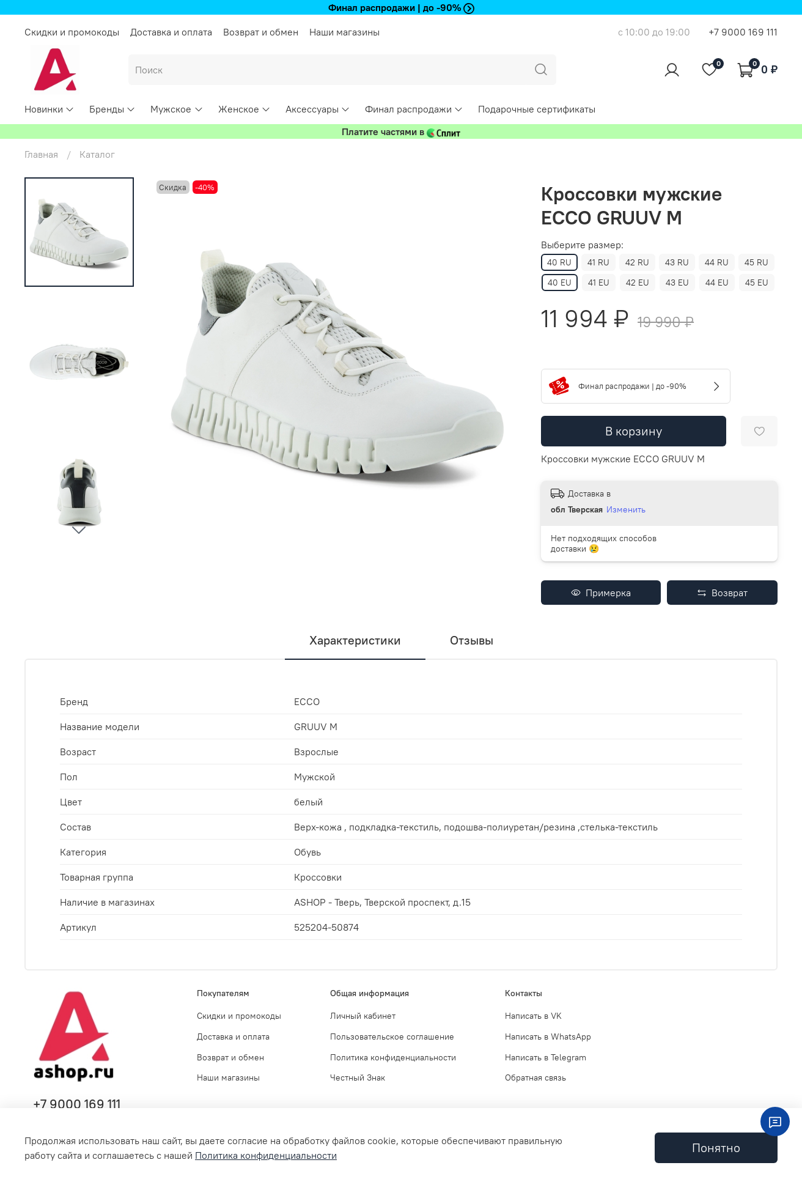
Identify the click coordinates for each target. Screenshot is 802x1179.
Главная (41, 154)
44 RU (717, 262)
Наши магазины (344, 32)
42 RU (637, 262)
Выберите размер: (582, 245)
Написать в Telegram (545, 1057)
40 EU (560, 282)
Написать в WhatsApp (548, 1036)
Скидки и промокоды (71, 32)
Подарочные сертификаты (536, 109)
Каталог (97, 154)
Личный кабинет (362, 1015)
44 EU (717, 282)
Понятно (716, 1147)
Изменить (626, 509)
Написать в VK (533, 1015)
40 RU (559, 262)
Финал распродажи (414, 109)
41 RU (598, 262)
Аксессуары (317, 109)
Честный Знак (357, 1077)
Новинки (49, 109)
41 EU (598, 282)
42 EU (637, 282)
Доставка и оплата (171, 32)
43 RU (677, 262)
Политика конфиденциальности (393, 1057)
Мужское (176, 109)
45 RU (756, 262)
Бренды (112, 109)
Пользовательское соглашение (392, 1036)
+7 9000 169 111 (743, 32)
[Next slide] (79, 529)
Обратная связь (535, 1077)
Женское (244, 109)
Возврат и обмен (260, 32)
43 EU (677, 282)
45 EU (756, 282)
